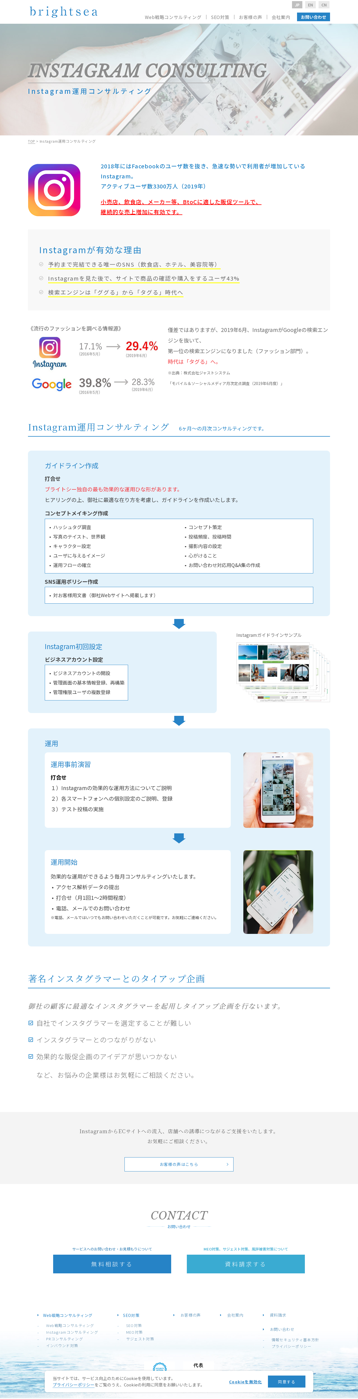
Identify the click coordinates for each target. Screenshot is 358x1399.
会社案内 (281, 17)
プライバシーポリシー (280, 1347)
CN (324, 5)
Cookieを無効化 (239, 1381)
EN (310, 5)
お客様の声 (250, 17)
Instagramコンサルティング (79, 1333)
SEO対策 (135, 1326)
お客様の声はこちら (179, 1164)
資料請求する (246, 1264)
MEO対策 (135, 1333)
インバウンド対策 (70, 1346)
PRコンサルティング (72, 1339)
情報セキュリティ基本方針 (284, 1340)
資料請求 (270, 1316)
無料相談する (112, 1264)
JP (297, 5)
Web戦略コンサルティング (78, 1326)
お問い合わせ (313, 17)
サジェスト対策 (141, 1339)
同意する (284, 1381)
